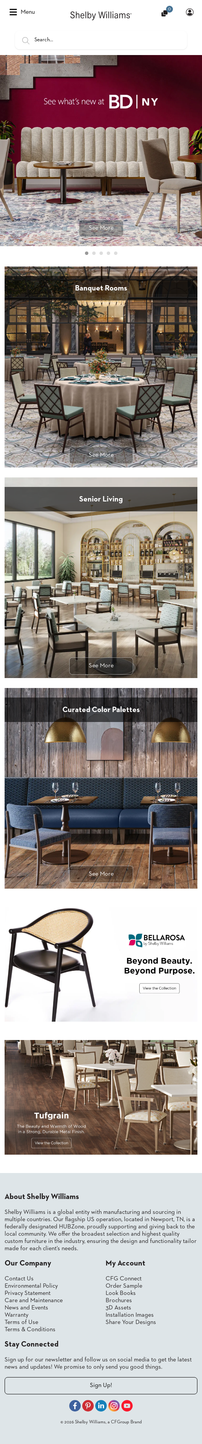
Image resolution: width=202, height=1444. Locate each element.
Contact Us (19, 1279)
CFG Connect (124, 1279)
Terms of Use (21, 1322)
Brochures (119, 1301)
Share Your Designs (131, 1322)
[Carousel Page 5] (115, 253)
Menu (22, 12)
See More (101, 228)
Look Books (121, 1293)
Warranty (16, 1315)
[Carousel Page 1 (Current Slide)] (86, 253)
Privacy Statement (27, 1293)
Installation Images (130, 1315)
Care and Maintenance (34, 1301)
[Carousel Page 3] (101, 253)
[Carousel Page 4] (108, 253)
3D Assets (118, 1308)
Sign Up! (101, 1385)
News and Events (26, 1308)
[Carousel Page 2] (94, 253)
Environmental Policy (31, 1286)
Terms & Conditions (30, 1330)
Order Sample (124, 1286)
